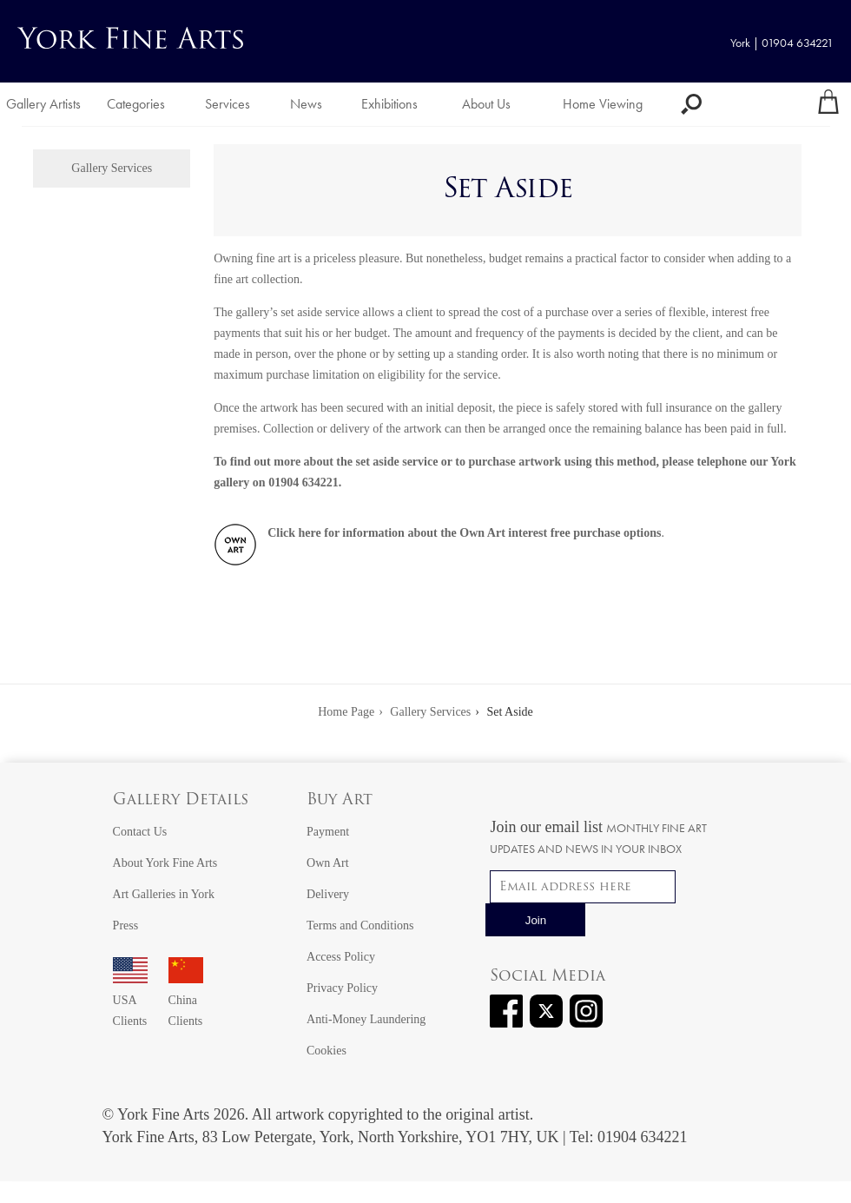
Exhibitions (389, 104)
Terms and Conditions (360, 925)
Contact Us (140, 831)
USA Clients (130, 1000)
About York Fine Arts (165, 862)
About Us (486, 104)
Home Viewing (603, 104)
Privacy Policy (342, 988)
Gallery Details (180, 800)
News (306, 104)
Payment (328, 831)
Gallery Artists (43, 104)
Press (126, 925)
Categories (136, 104)
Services (227, 104)
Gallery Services (111, 168)
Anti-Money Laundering (366, 1019)
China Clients (185, 1000)
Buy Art (340, 800)
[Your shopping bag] (828, 104)
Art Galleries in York (163, 894)
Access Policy (341, 956)
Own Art (328, 862)
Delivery (328, 894)
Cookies (326, 1050)
